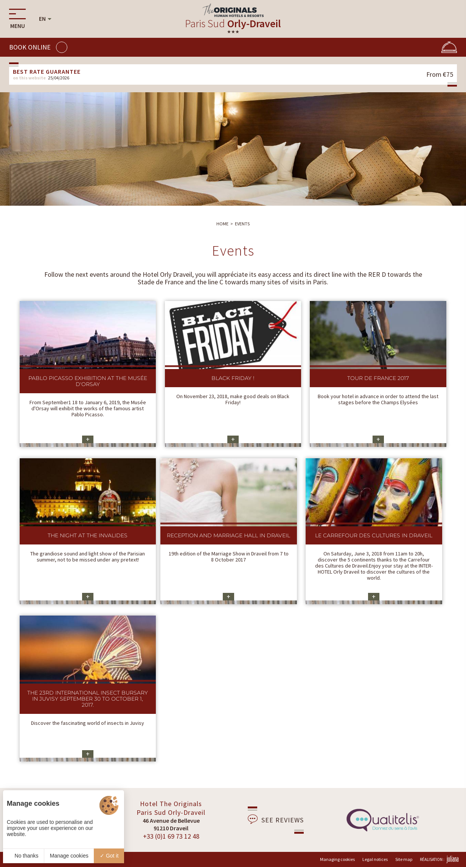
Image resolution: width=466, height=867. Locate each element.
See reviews (276, 819)
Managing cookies (337, 859)
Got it (109, 856)
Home (222, 223)
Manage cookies (69, 856)
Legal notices (375, 859)
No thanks (24, 856)
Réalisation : (439, 859)
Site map (403, 859)
